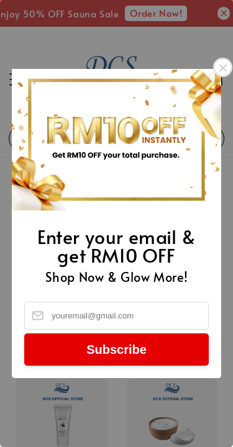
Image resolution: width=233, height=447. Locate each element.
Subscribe (116, 349)
